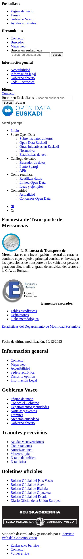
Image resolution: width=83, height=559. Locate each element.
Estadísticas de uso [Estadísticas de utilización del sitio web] (32, 154)
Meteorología (20, 454)
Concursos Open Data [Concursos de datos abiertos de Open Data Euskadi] (34, 198)
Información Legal (24, 380)
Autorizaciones (21, 450)
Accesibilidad (20, 70)
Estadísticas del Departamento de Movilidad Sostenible (41, 326)
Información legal (23, 74)
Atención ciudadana (25, 419)
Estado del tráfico (23, 458)
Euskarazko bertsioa (25, 545)
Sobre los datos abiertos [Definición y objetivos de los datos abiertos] (36, 138)
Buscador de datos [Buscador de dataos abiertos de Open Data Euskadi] (32, 162)
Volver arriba (20, 553)
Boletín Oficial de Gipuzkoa (31, 492)
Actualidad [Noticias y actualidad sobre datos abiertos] (27, 194)
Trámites (17, 415)
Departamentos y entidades (30, 407)
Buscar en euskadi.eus (26, 50)
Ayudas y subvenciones (27, 442)
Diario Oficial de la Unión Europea (35, 500)
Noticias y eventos (24, 411)
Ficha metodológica (25, 319)
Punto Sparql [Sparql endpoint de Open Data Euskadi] (28, 166)
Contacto (17, 38)
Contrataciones (21, 446)
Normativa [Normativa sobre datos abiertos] (27, 150)
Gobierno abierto (23, 78)
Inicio (15, 130)
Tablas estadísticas (24, 311)
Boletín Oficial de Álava (28, 484)
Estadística (18, 462)
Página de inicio (22, 11)
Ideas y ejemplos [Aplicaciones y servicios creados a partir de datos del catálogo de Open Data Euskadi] (31, 186)
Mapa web (18, 46)
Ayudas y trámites (23, 23)
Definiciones (20, 315)
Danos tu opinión (23, 376)
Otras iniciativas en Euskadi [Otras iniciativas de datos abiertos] (39, 146)
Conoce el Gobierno (25, 403)
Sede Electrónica (23, 82)
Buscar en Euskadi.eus (18, 98)
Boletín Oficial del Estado (29, 496)
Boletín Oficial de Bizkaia (29, 488)
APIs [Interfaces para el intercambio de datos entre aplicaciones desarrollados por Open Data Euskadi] (23, 170)
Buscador (17, 42)
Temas (15, 15)
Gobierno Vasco (22, 19)
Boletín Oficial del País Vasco (32, 480)
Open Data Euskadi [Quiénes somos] (33, 142)
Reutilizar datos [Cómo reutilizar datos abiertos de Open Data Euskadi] (30, 178)
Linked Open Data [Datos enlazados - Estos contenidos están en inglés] (32, 182)
